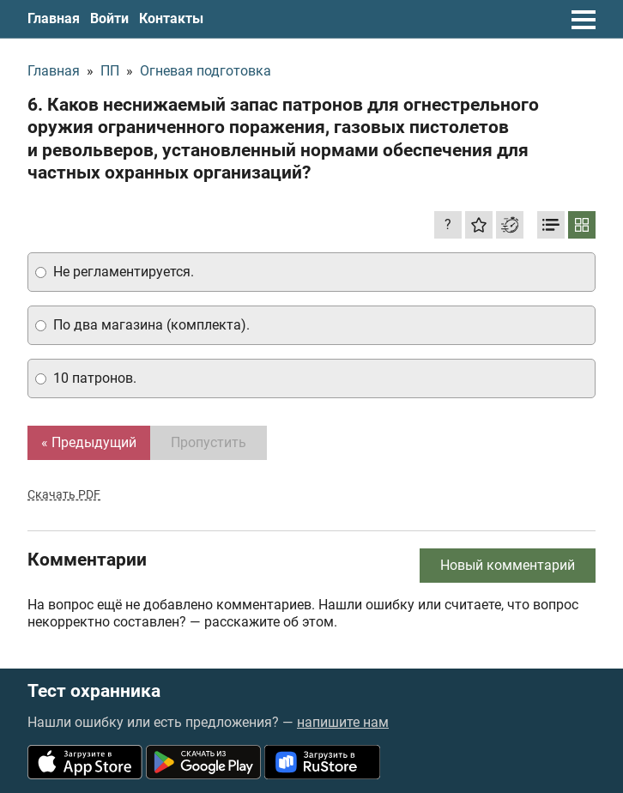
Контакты (171, 18)
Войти (109, 18)
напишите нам (343, 722)
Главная (53, 18)
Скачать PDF (63, 494)
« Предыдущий (88, 442)
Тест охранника (93, 691)
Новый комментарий (507, 565)
